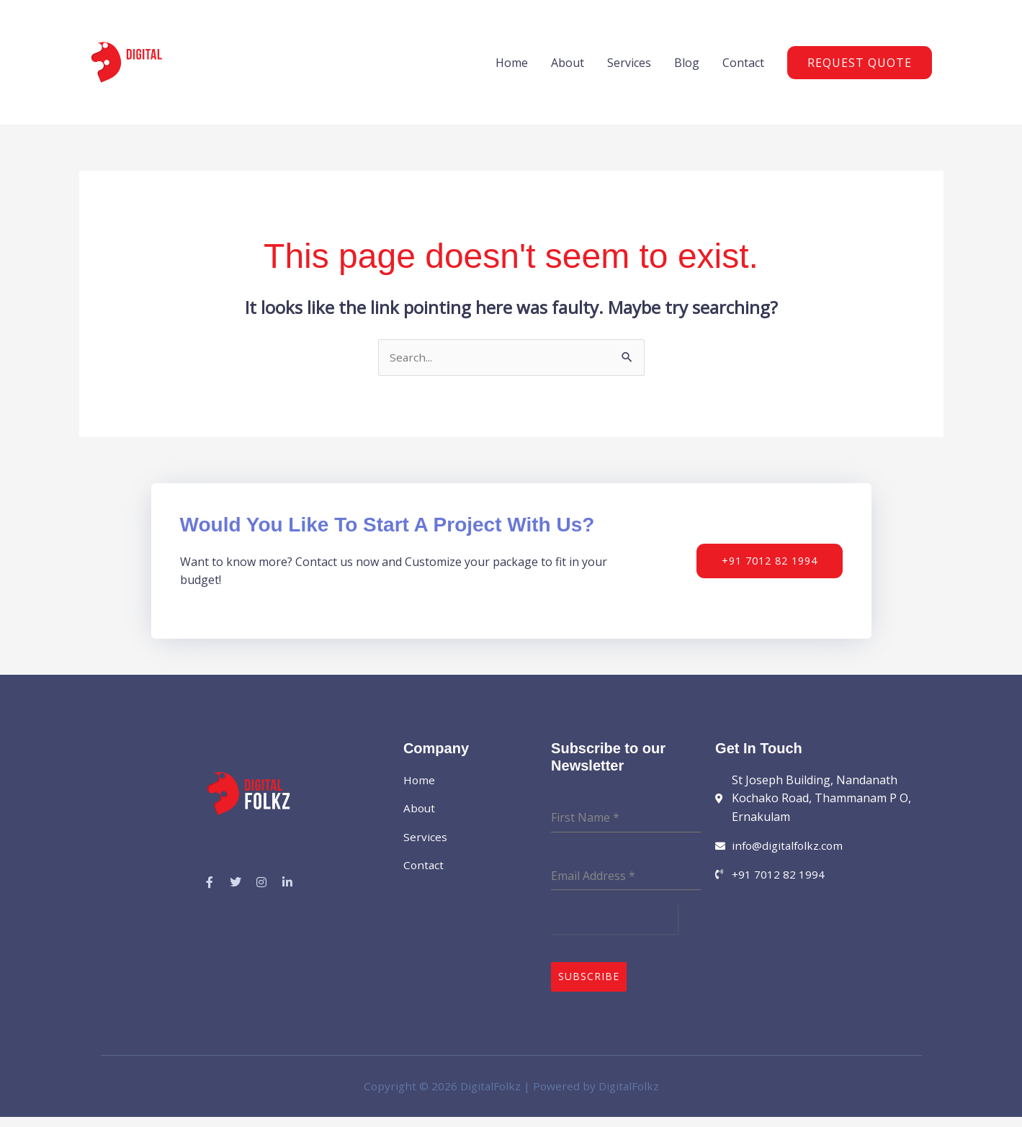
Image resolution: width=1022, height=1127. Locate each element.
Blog (686, 70)
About (567, 70)
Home (512, 70)
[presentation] (614, 935)
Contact (743, 70)
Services (629, 70)
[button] (859, 69)
